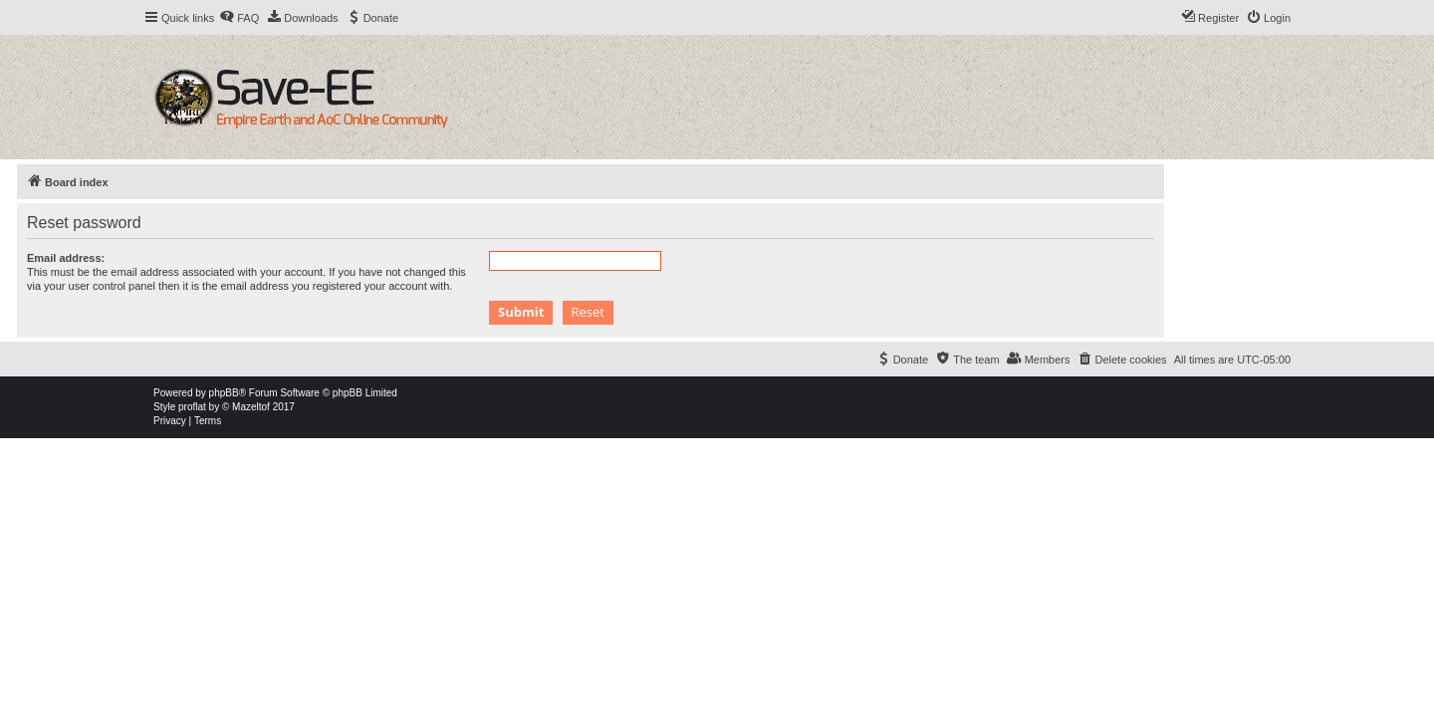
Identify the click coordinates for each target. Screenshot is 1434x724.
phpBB (224, 392)
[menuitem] (239, 18)
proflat (192, 406)
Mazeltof (251, 406)
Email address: (66, 258)
